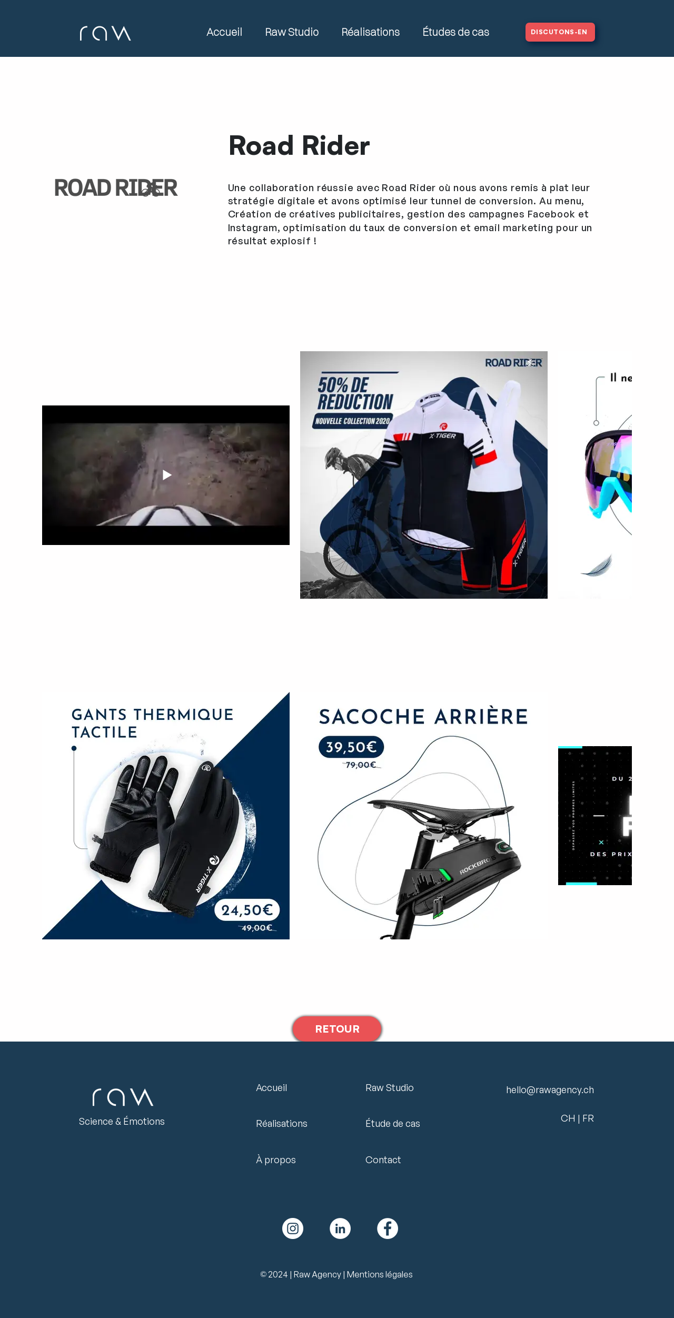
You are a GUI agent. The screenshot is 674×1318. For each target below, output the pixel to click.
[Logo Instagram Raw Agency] (292, 1228)
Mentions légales (380, 1274)
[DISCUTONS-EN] (560, 32)
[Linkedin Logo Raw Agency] (340, 1228)
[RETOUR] (337, 1029)
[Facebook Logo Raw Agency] (387, 1228)
